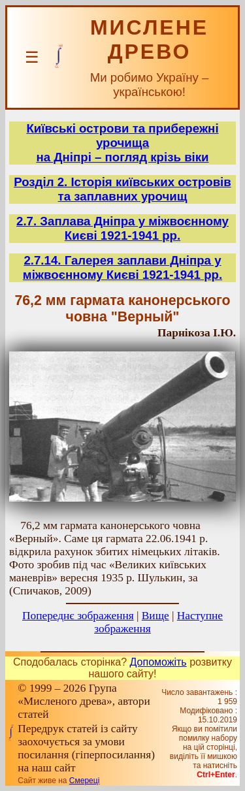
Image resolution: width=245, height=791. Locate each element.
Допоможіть (158, 662)
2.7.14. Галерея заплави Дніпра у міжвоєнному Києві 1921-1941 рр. (122, 267)
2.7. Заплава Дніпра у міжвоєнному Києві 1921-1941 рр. (122, 228)
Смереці (84, 780)
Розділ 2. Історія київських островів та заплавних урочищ (122, 189)
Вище (155, 615)
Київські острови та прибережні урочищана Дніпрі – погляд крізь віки (122, 142)
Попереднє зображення (78, 615)
